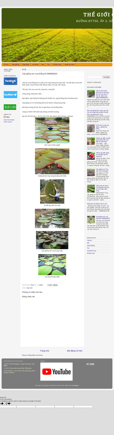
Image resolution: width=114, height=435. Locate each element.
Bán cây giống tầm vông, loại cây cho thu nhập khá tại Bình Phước (97, 111)
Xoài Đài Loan (91, 251)
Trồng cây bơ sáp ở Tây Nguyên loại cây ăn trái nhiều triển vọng (102, 188)
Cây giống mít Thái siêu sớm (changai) (102, 170)
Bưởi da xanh (69, 64)
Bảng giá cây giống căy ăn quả (97, 204)
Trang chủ (44, 351)
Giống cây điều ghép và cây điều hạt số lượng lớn (102, 154)
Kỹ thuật (35, 64)
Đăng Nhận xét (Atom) (35, 355)
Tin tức (6, 64)
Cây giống (15, 64)
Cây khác (25, 64)
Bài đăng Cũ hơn (74, 351)
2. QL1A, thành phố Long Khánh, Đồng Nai (17, 368)
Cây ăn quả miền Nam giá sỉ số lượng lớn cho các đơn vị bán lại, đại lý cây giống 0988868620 (102, 94)
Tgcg (7, 117)
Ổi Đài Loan (57, 64)
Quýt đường (91, 245)
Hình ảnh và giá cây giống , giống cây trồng (102, 126)
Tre (48, 64)
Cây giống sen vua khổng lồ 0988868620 (103, 217)
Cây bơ (89, 240)
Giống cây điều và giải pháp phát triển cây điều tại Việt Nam (103, 139)
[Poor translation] (7, 403)
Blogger (76, 385)
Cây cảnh (29, 288)
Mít (43, 64)
